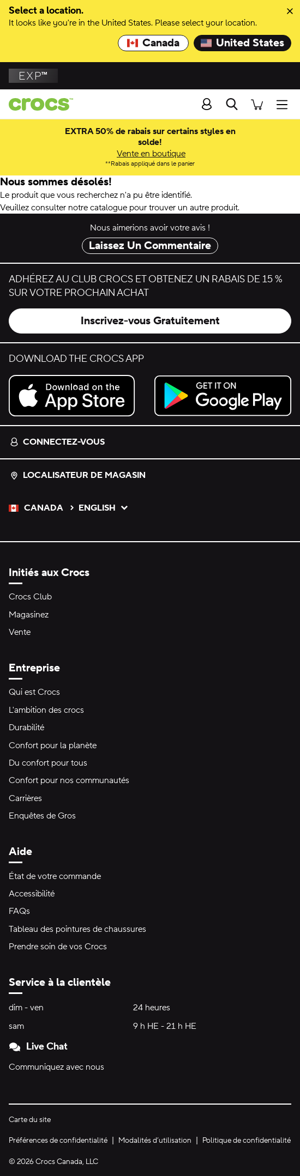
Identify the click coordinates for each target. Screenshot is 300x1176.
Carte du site (30, 1120)
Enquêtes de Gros (42, 815)
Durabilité (26, 727)
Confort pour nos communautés (69, 780)
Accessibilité (32, 893)
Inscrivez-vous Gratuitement (150, 321)
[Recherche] (231, 104)
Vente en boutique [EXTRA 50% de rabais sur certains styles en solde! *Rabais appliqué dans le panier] (151, 153)
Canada (153, 43)
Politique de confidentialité (246, 1140)
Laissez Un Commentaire (150, 246)
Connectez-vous (57, 442)
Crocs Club (30, 596)
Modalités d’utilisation (154, 1140)
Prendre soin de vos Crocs (58, 946)
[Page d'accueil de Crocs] (36, 104)
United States (242, 43)
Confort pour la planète (53, 745)
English (104, 507)
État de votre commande (55, 876)
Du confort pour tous (48, 762)
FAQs (19, 911)
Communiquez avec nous (56, 1067)
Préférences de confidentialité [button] (58, 1140)
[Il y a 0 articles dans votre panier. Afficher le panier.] (256, 104)
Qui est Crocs (34, 692)
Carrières (25, 798)
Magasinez (29, 614)
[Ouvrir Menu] (284, 104)
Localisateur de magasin (78, 475)
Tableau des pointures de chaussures (77, 929)
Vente (20, 632)
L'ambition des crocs (46, 710)
